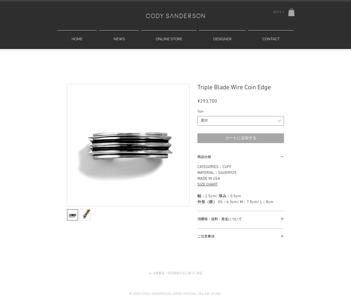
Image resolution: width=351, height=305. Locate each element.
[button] (291, 12)
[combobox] (240, 121)
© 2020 (135, 293)
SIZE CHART (207, 184)
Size (200, 111)
